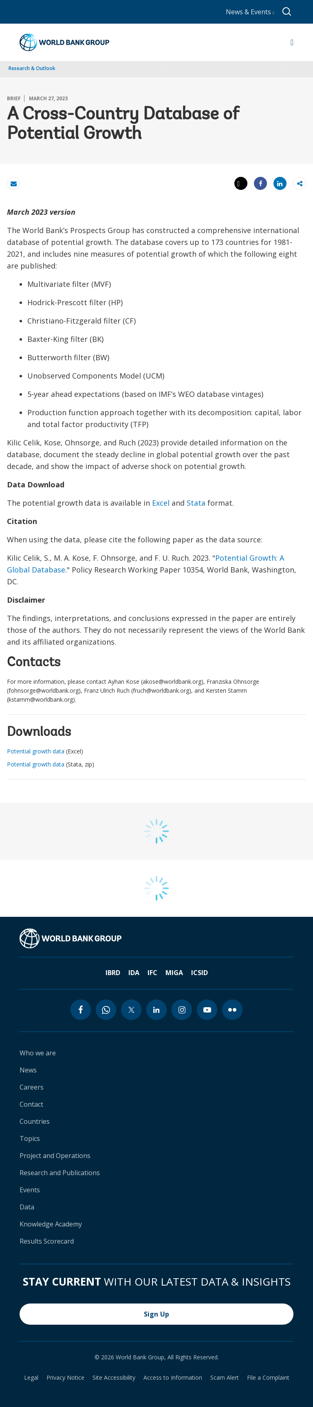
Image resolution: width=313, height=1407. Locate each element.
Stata (196, 503)
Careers (32, 1087)
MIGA (174, 972)
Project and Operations (55, 1155)
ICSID (199, 972)
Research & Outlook (32, 68)
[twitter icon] (131, 1010)
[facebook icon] (81, 1010)
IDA (133, 972)
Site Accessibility (114, 1377)
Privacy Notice (65, 1377)
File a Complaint (268, 1377)
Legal (31, 1377)
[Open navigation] (292, 42)
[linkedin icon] (156, 1010)
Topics (30, 1138)
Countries (35, 1121)
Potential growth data (35, 751)
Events (30, 1189)
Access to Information (172, 1377)
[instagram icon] (182, 1010)
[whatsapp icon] (106, 1010)
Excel (161, 503)
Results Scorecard (47, 1241)
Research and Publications (60, 1172)
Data (27, 1206)
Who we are (38, 1052)
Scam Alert (224, 1377)
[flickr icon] (232, 1010)
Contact (31, 1104)
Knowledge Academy (51, 1224)
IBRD (113, 972)
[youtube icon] (207, 1010)
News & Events (250, 11)
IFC (152, 972)
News (28, 1070)
